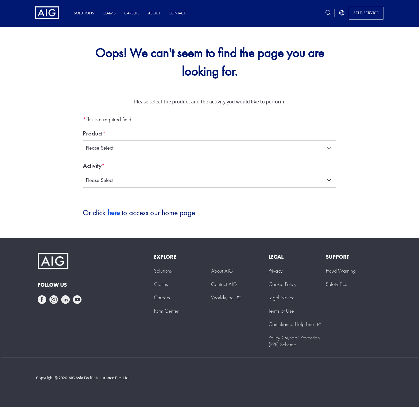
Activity (92, 166)
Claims (109, 12)
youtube (77, 299)
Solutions (84, 12)
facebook (42, 299)
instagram (53, 299)
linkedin (65, 299)
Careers (131, 12)
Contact (177, 12)
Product (93, 133)
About (154, 12)
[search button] (328, 13)
